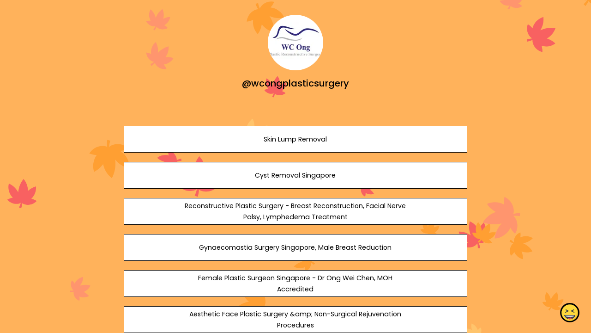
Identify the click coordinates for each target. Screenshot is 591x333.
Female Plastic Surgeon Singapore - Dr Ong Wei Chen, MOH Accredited (295, 283)
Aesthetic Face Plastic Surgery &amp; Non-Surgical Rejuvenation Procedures (295, 319)
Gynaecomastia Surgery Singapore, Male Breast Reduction (295, 247)
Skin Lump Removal (295, 139)
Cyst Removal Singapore (295, 175)
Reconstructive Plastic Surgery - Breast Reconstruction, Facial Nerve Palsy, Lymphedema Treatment (295, 211)
